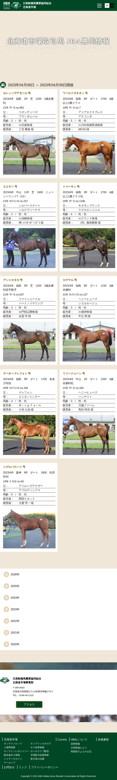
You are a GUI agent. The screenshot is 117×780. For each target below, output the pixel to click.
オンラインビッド (13, 743)
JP (107, 5)
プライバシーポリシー (44, 767)
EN (111, 5)
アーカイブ (9, 762)
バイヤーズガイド (13, 758)
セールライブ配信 (40, 751)
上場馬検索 (9, 747)
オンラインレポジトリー (16, 751)
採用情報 (75, 743)
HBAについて (79, 739)
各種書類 (103, 739)
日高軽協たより (79, 747)
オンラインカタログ (41, 743)
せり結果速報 (37, 747)
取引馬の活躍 (37, 758)
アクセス (29, 704)
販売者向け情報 (12, 755)
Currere (62, 739)
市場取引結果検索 (40, 755)
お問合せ (9, 767)
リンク (23, 767)
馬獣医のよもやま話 (81, 751)
